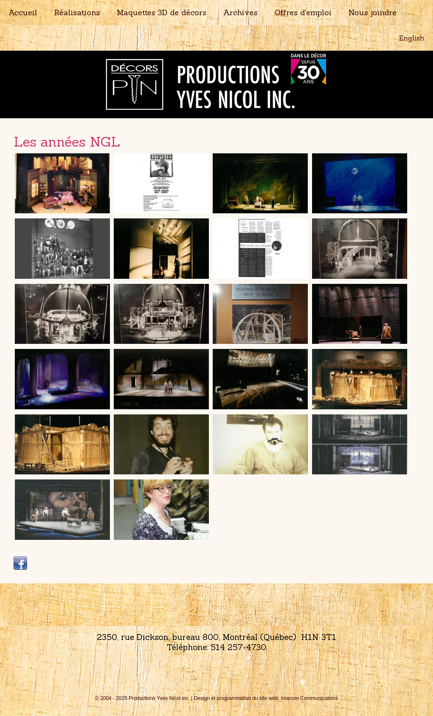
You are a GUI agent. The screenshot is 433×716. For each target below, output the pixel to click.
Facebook (20, 563)
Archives (240, 12)
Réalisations (77, 12)
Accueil (22, 12)
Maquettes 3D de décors (161, 12)
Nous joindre (372, 12)
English (412, 38)
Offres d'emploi (303, 12)
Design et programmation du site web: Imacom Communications (266, 698)
